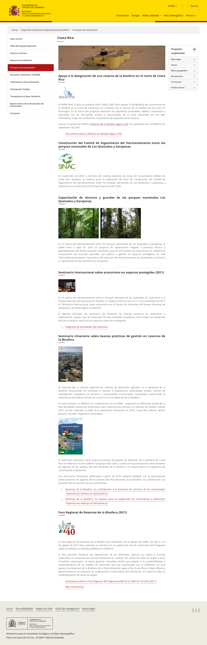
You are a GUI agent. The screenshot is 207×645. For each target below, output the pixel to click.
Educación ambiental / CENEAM (25, 74)
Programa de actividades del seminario (86, 326)
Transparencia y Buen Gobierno (25, 96)
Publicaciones (178, 87)
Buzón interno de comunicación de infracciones (27, 105)
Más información (74, 586)
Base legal (176, 59)
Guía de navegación (67, 608)
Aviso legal (88, 608)
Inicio (9, 608)
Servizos (190, 15)
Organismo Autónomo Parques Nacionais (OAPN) (45, 29)
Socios (174, 65)
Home (14, 29)
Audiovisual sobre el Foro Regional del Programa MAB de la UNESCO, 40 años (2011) (110, 581)
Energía (136, 15)
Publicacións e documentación (24, 81)
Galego (171, 5)
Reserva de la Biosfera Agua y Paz (109, 124)
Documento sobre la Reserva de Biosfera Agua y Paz (93, 133)
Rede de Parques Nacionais (23, 45)
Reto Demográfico (173, 15)
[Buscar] (192, 6)
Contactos (15, 113)
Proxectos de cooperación (85, 29)
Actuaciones (177, 76)
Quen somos (16, 38)
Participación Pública (20, 89)
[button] (161, 15)
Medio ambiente (150, 15)
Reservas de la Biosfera (21, 60)
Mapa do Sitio (44, 608)
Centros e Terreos (18, 53)
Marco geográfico (179, 70)
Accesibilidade (24, 608)
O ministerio (122, 15)
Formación (176, 81)
